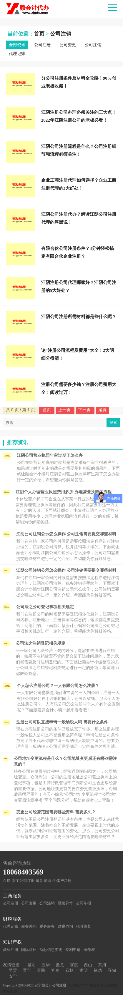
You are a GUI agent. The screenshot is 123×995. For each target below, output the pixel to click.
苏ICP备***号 (78, 985)
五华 (45, 965)
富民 (41, 970)
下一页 (85, 409)
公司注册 (42, 45)
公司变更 (67, 45)
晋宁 (27, 970)
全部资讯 (17, 45)
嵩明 (83, 970)
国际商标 (28, 949)
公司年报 (83, 903)
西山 (88, 965)
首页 (39, 34)
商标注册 (10, 949)
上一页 (65, 409)
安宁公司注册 (23, 880)
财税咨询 (65, 926)
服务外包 (28, 926)
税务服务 (47, 926)
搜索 (113, 422)
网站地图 (10, 991)
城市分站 (96, 985)
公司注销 (60, 34)
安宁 (13, 976)
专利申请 (73, 949)
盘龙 (60, 965)
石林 (69, 970)
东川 (102, 965)
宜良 (55, 970)
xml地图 (110, 985)
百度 (7, 880)
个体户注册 (62, 880)
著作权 (89, 949)
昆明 (31, 965)
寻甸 (112, 970)
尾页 (102, 409)
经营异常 (65, 903)
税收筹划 (83, 926)
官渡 (74, 965)
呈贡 (13, 970)
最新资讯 (43, 880)
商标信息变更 (50, 949)
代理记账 (17, 53)
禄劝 (98, 970)
